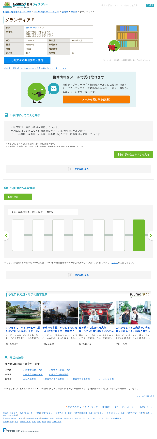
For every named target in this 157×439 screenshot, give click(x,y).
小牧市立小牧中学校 (58, 374)
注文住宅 (6, 418)
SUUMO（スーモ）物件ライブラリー (25, 5)
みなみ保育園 (29, 379)
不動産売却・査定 (33, 418)
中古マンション (113, 413)
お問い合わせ (146, 407)
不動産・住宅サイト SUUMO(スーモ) (18, 413)
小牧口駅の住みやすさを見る (133, 154)
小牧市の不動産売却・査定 (27, 60)
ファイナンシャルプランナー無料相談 (106, 418)
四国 (44, 421)
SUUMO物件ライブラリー (46, 12)
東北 (11, 421)
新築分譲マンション (97, 413)
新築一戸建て (126, 413)
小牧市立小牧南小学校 (60, 370)
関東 (16, 421)
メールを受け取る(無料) (96, 99)
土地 (147, 413)
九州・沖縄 (56, 421)
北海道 (5, 421)
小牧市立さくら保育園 (53, 379)
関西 (39, 421)
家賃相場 (84, 413)
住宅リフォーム (17, 418)
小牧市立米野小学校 (33, 370)
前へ (6, 235)
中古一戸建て (138, 413)
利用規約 (106, 407)
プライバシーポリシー (125, 407)
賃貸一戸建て (73, 413)
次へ (150, 235)
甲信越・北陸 (25, 421)
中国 (49, 421)
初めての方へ (74, 407)
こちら (114, 262)
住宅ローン (68, 418)
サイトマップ (91, 407)
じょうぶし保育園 (105, 379)
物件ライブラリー (82, 418)
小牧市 (74, 12)
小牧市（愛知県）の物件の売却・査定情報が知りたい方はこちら (35, 68)
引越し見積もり (56, 418)
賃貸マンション (48, 413)
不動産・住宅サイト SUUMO (17, 12)
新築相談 (45, 418)
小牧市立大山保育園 (80, 379)
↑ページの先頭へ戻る (145, 396)
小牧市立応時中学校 (33, 374)
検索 (151, 5)
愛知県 (65, 12)
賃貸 (38, 413)
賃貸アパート (61, 413)
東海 (34, 421)
